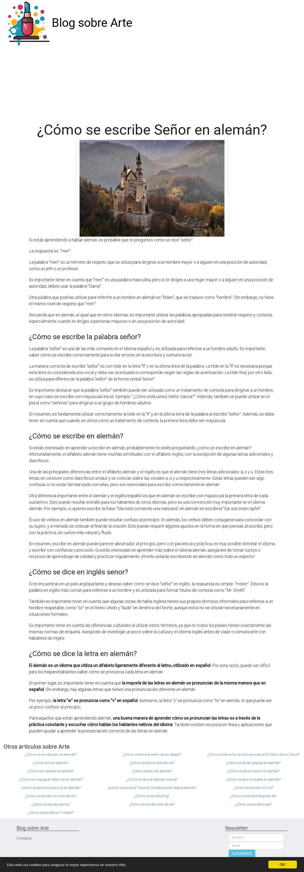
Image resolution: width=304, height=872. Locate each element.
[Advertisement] (152, 81)
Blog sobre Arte (92, 23)
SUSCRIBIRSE (242, 854)
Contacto (24, 838)
